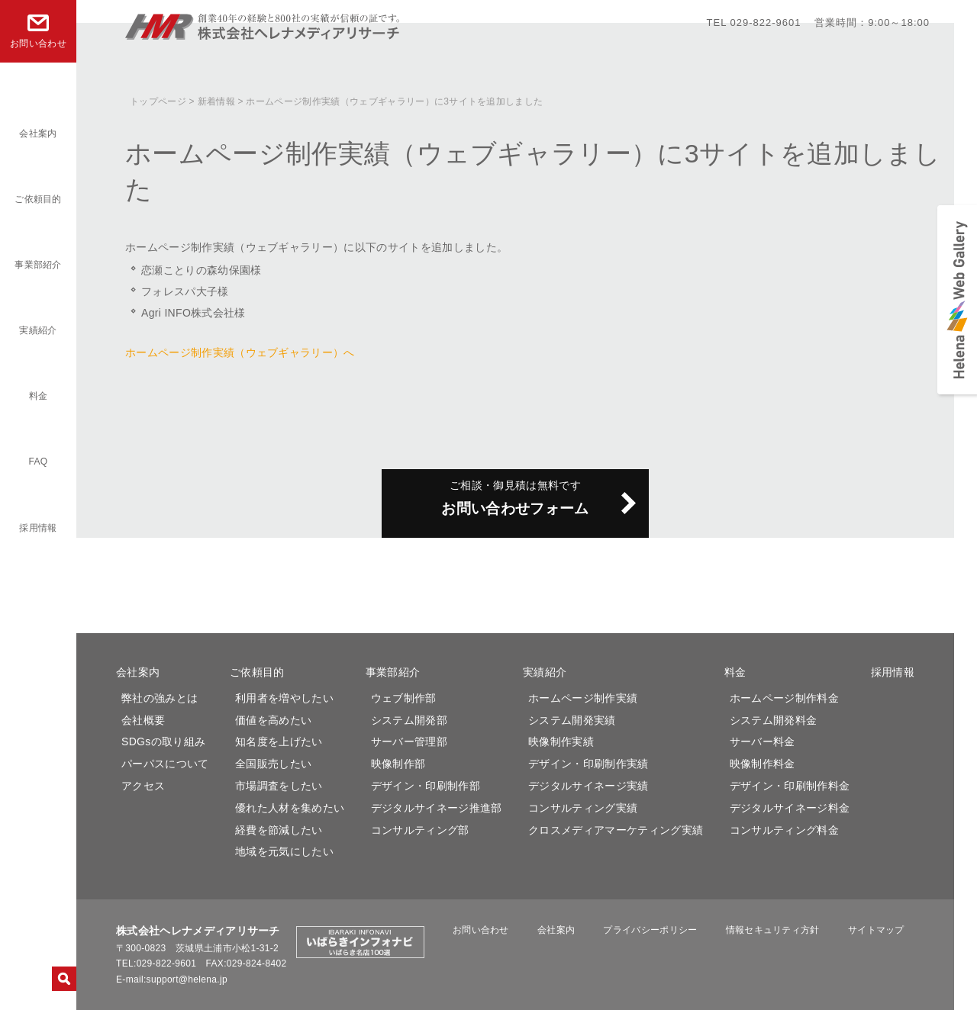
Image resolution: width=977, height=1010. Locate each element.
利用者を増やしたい (284, 698)
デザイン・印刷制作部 (425, 786)
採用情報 (37, 528)
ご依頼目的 (38, 199)
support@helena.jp (187, 979)
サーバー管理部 (409, 741)
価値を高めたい (273, 720)
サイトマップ (868, 930)
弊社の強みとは (159, 698)
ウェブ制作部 (404, 698)
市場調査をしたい (279, 786)
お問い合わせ (502, 930)
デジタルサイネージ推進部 (436, 808)
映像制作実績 (561, 741)
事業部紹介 (38, 264)
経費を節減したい (279, 830)
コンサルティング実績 (582, 808)
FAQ (38, 461)
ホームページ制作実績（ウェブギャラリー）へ (240, 352)
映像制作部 (398, 764)
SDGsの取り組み (163, 741)
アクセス (143, 786)
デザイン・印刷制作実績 (588, 764)
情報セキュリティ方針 (772, 930)
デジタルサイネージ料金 (790, 808)
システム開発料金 (773, 720)
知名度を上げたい (279, 741)
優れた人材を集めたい (289, 808)
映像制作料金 (762, 764)
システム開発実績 (572, 720)
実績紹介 (37, 330)
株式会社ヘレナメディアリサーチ (263, 33)
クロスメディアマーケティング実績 (615, 830)
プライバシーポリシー (657, 930)
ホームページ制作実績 (582, 698)
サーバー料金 (762, 741)
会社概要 (143, 720)
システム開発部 (409, 720)
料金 (38, 396)
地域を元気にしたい (284, 851)
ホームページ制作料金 (784, 698)
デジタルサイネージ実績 (588, 786)
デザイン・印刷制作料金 (790, 786)
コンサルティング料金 (784, 830)
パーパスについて (165, 764)
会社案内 (37, 133)
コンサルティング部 (420, 830)
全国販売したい (273, 764)
